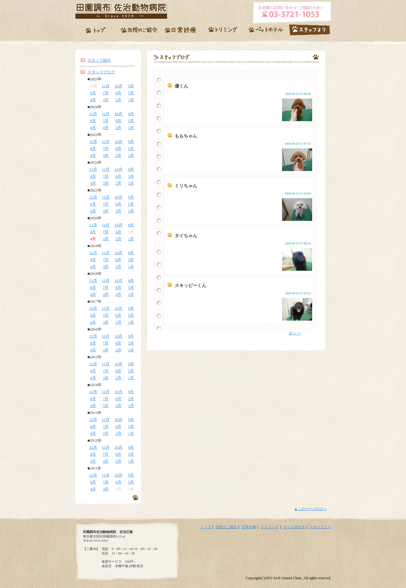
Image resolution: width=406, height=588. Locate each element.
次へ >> (295, 333)
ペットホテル (294, 527)
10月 (118, 86)
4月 (93, 100)
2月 (119, 100)
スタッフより (320, 527)
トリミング (270, 527)
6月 (119, 93)
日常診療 (249, 527)
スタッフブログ (101, 72)
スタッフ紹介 (99, 60)
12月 (93, 113)
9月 (131, 86)
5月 (131, 93)
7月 (106, 93)
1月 (131, 100)
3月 (106, 100)
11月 (106, 86)
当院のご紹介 (226, 527)
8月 (93, 93)
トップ (205, 527)
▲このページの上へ (310, 509)
